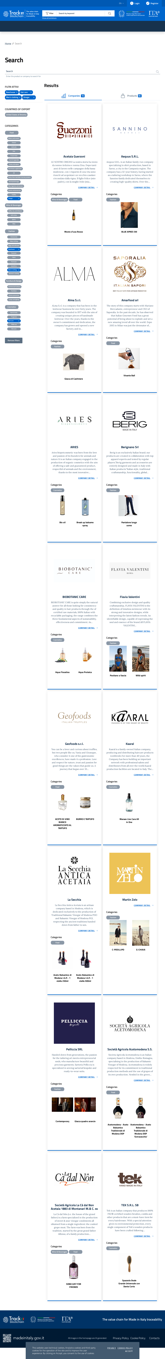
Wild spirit (141, 677)
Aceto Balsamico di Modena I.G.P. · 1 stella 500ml (85, 980)
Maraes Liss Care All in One (129, 823)
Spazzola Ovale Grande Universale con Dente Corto (129, 1290)
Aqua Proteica (85, 674)
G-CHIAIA (140, 952)
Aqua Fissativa (62, 674)
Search (9, 71)
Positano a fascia (118, 677)
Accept (129, 1351)
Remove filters (14, 340)
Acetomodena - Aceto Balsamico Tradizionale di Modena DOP (118, 1136)
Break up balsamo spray (85, 525)
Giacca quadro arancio (85, 1124)
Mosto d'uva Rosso (73, 232)
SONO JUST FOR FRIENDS (73, 1297)
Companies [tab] (73, 96)
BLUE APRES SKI (129, 232)
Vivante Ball (129, 376)
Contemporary (62, 1124)
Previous (48, 513)
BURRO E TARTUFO (85, 821)
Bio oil (62, 524)
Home (8, 43)
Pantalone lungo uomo (129, 525)
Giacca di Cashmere (74, 379)
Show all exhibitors (49, 17)
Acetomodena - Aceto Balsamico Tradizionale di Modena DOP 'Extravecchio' (140, 1137)
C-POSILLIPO (118, 952)
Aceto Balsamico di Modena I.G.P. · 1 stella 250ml (62, 980)
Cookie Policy (125, 1348)
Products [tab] (131, 96)
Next (100, 513)
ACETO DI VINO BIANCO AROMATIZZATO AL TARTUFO (62, 826)
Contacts (154, 1349)
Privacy (111, 1348)
